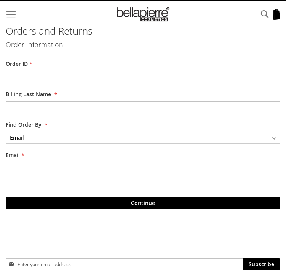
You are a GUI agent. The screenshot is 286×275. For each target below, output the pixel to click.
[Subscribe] (261, 264)
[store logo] (143, 14)
